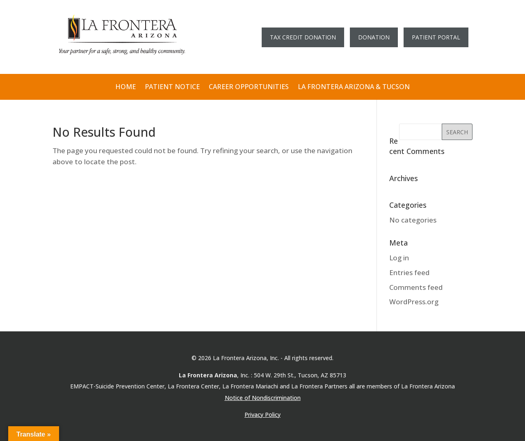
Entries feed (409, 272)
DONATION (374, 37)
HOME (125, 87)
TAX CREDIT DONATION (303, 37)
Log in (399, 257)
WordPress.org (413, 301)
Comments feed (416, 287)
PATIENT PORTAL (436, 37)
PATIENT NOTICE (172, 87)
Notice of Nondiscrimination (263, 398)
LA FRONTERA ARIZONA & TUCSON (354, 87)
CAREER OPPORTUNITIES (249, 87)
